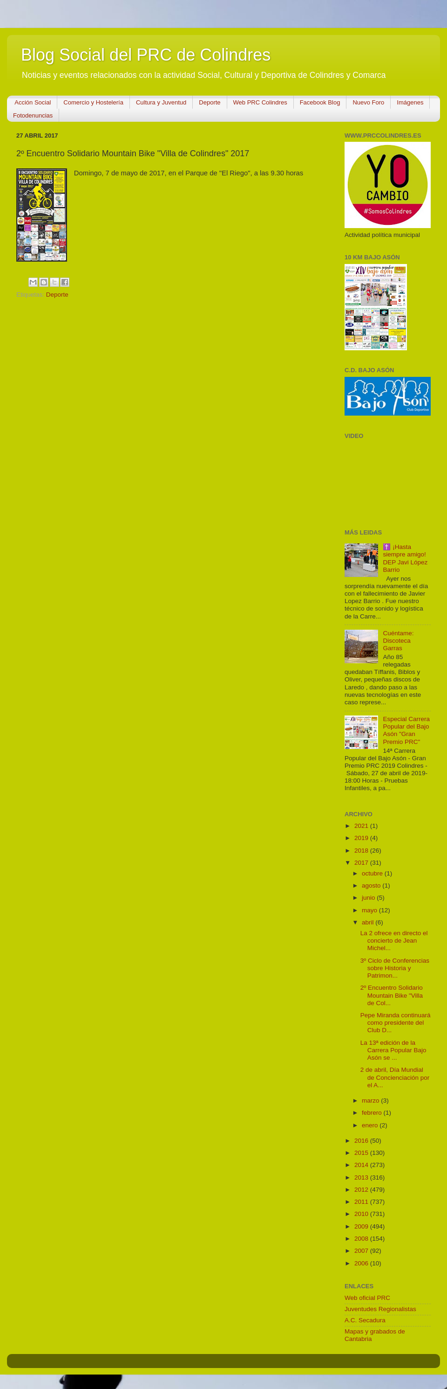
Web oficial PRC (367, 1297)
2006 (362, 1263)
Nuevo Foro (368, 102)
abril (368, 922)
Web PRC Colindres (260, 102)
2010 (362, 1213)
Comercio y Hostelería (93, 102)
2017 (362, 862)
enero (370, 1125)
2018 (362, 850)
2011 (362, 1201)
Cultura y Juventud (161, 102)
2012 (362, 1189)
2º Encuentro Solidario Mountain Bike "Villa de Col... (391, 995)
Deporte (209, 102)
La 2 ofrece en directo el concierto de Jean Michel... (394, 940)
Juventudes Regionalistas (380, 1309)
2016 (362, 1140)
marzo (371, 1100)
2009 (362, 1226)
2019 (362, 837)
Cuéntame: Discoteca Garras (398, 641)
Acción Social (32, 102)
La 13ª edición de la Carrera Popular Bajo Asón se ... (393, 1050)
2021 (362, 825)
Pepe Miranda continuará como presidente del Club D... (395, 1023)
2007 (362, 1250)
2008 (362, 1238)
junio (369, 897)
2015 (362, 1152)
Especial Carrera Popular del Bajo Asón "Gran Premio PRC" (406, 730)
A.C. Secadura (365, 1320)
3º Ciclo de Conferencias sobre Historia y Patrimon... (394, 968)
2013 (362, 1177)
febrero (373, 1112)
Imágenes (410, 102)
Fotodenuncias (33, 115)
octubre (373, 873)
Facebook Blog (320, 102)
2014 (362, 1164)
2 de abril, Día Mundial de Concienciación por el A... (395, 1077)
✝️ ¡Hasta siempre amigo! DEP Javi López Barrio (405, 558)
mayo (370, 910)
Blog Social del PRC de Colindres (146, 54)
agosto (372, 885)
